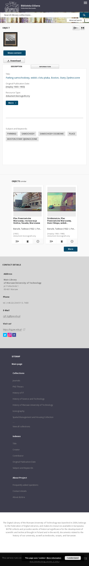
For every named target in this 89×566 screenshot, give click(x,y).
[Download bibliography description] (17, 241)
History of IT (18, 392)
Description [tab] (16, 67)
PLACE (72, 133)
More (70, 249)
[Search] (84, 15)
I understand (73, 558)
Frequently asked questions (25, 485)
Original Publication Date (24, 461)
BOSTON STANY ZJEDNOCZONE (22, 139)
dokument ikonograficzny (18, 96)
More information (54, 558)
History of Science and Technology (29, 399)
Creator (16, 449)
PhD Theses (18, 386)
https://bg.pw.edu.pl (12, 329)
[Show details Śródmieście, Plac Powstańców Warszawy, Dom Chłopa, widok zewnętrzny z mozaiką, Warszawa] (71, 241)
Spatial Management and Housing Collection (33, 417)
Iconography (18, 411)
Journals (16, 380)
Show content (14, 53)
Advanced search (75, 20)
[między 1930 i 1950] (15, 86)
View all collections (21, 426)
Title (15, 443)
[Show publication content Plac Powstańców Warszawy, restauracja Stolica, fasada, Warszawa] (27, 241)
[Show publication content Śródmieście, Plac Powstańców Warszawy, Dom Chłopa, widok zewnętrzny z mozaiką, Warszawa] (61, 241)
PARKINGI (11, 133)
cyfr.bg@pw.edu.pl (11, 316)
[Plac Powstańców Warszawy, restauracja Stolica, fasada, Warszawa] (27, 202)
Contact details (20, 491)
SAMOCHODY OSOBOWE (52, 133)
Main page (17, 364)
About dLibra (19, 497)
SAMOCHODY (28, 133)
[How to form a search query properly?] (87, 20)
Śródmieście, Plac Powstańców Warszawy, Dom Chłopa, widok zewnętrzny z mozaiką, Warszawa (59, 220)
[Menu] (85, 2)
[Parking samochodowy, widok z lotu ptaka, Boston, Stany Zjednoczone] (10, 39)
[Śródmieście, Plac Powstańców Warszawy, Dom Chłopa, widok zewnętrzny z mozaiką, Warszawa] (61, 202)
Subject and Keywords (23, 468)
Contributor (18, 455)
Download (13, 61)
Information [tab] (45, 67)
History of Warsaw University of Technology (33, 405)
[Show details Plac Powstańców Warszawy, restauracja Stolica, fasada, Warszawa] (37, 241)
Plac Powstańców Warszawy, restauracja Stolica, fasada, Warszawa (26, 220)
